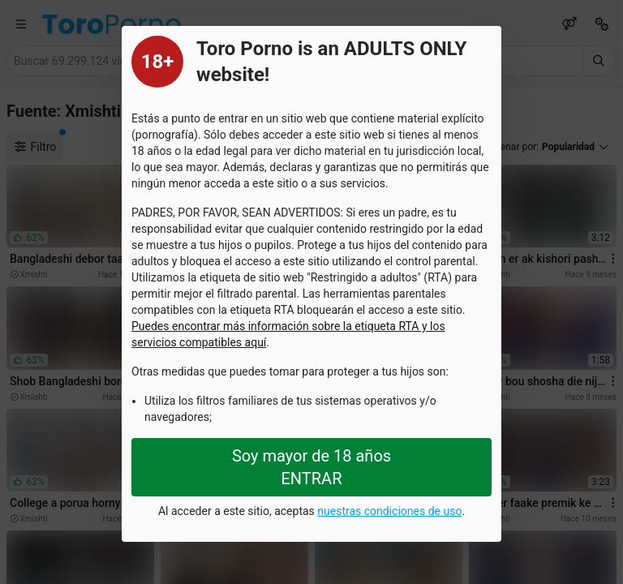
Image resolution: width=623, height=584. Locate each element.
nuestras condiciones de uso (389, 511)
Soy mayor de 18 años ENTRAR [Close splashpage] (311, 467)
